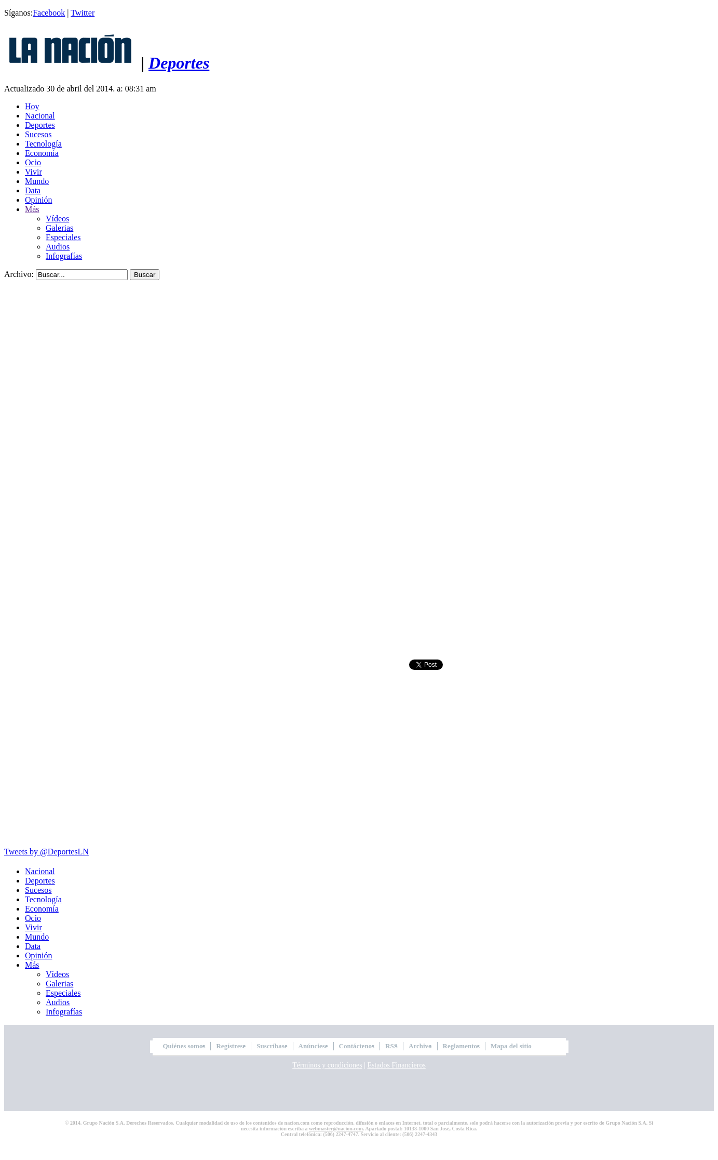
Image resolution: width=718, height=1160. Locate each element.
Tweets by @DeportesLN (46, 851)
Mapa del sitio (511, 1046)
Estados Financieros (396, 1065)
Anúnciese (313, 1046)
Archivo (420, 1046)
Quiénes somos (184, 1046)
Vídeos (57, 218)
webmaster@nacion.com (336, 1128)
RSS (391, 1046)
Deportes (178, 63)
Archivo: (19, 274)
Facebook (49, 12)
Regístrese (231, 1046)
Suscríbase (271, 1046)
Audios (58, 246)
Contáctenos (357, 1046)
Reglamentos (461, 1046)
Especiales (63, 237)
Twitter (82, 12)
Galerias (59, 227)
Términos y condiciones (327, 1065)
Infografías (64, 256)
